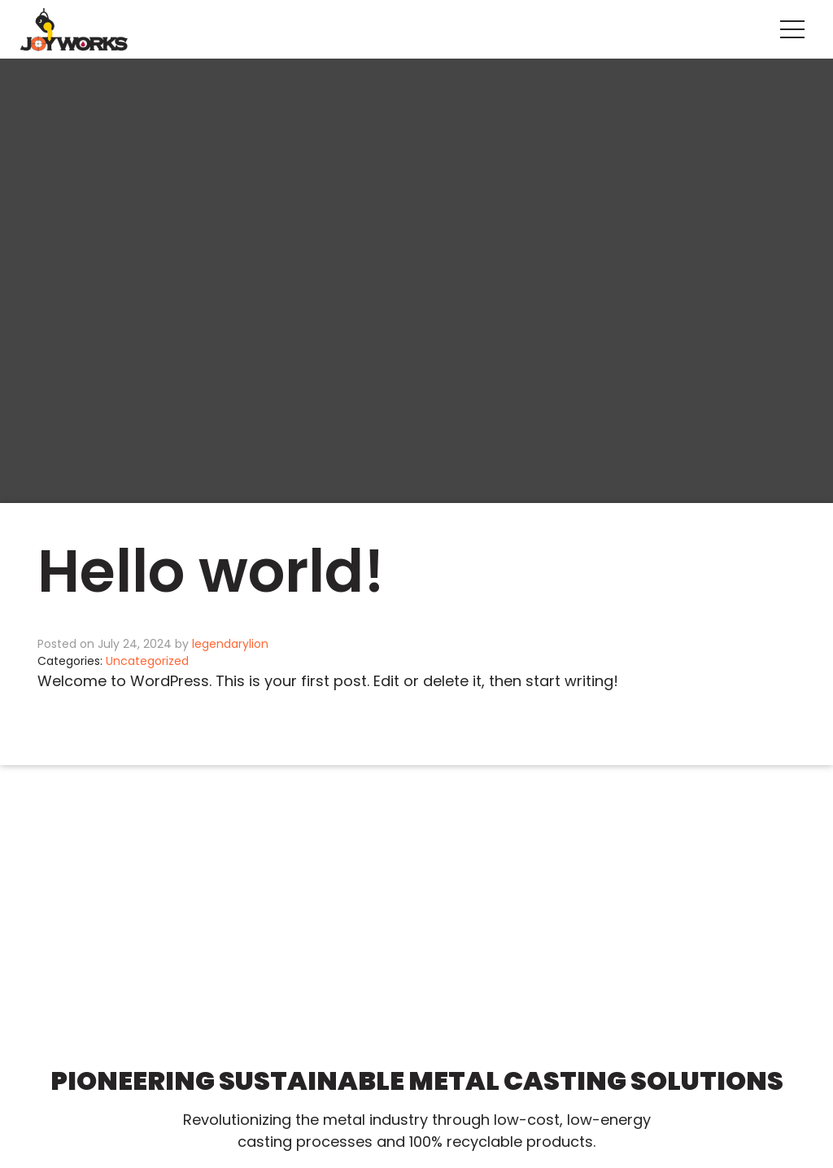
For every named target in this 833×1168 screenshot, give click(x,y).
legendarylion (230, 644)
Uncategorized (147, 661)
